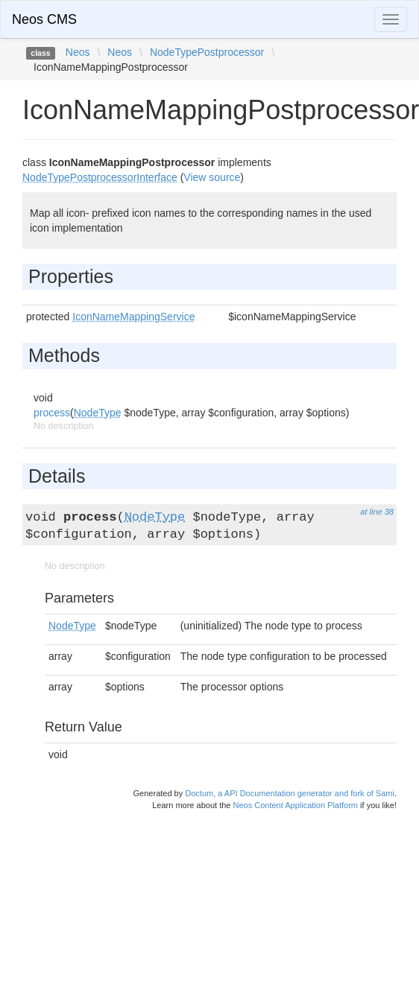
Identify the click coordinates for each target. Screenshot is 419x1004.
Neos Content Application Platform (295, 805)
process (52, 413)
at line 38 (377, 511)
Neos (78, 52)
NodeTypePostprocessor (207, 52)
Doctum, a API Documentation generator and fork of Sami (289, 793)
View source (211, 177)
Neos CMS (44, 19)
